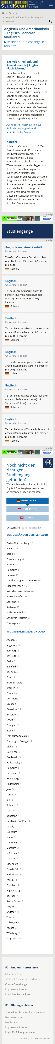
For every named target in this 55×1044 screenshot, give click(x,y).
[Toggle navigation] (51, 4)
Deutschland (27, 500)
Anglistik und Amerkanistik (24, 247)
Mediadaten (11, 1022)
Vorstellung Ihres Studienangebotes (25, 1012)
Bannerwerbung (14, 1017)
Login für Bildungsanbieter (20, 1032)
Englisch (11, 281)
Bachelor (13, 13)
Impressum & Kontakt (17, 989)
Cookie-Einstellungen (16, 984)
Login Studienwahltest (17, 994)
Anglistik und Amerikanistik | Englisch (24, 17)
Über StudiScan (13, 974)
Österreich (27, 509)
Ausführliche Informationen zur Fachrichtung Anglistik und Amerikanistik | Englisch (23, 128)
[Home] (3, 13)
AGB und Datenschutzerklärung (22, 979)
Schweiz (27, 517)
